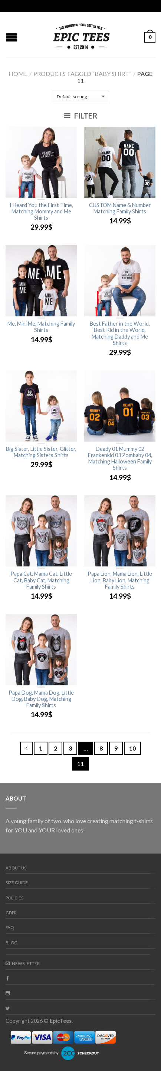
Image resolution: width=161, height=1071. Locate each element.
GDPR (11, 912)
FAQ (10, 927)
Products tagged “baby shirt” (82, 73)
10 (132, 748)
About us (16, 867)
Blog (11, 942)
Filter (80, 115)
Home (18, 73)
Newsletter (23, 963)
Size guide (17, 882)
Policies (14, 897)
